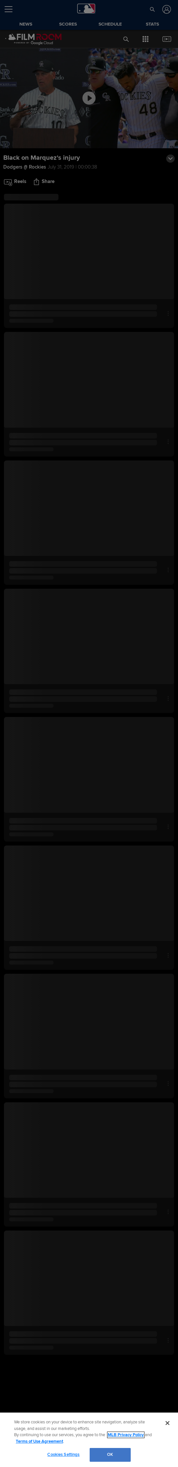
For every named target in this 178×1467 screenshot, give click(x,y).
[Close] (167, 1423)
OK (110, 1454)
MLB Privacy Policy (126, 1434)
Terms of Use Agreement (39, 1441)
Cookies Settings (63, 1454)
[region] (89, 1440)
